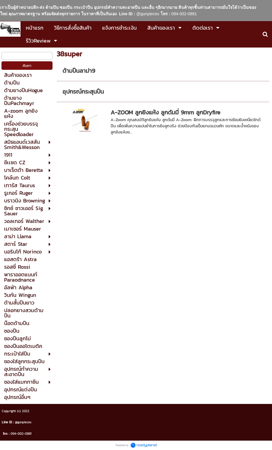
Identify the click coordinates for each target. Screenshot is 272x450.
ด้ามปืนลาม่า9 (78, 70)
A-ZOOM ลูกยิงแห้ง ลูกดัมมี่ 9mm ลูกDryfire (165, 112)
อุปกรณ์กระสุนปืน (83, 91)
